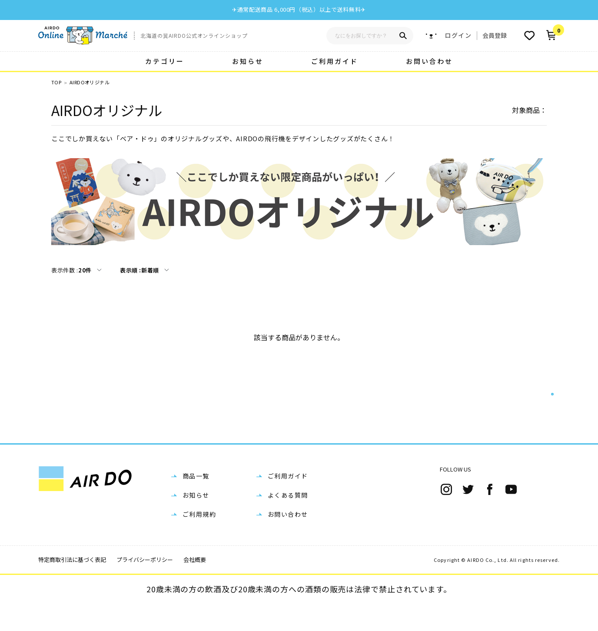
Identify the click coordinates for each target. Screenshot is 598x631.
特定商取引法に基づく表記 (72, 587)
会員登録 (494, 35)
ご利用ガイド (334, 61)
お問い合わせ (429, 61)
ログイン (458, 35)
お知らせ (247, 61)
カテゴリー (164, 61)
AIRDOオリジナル (90, 82)
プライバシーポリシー (144, 587)
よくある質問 (288, 522)
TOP (56, 82)
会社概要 (194, 587)
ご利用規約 (199, 542)
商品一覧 (196, 503)
